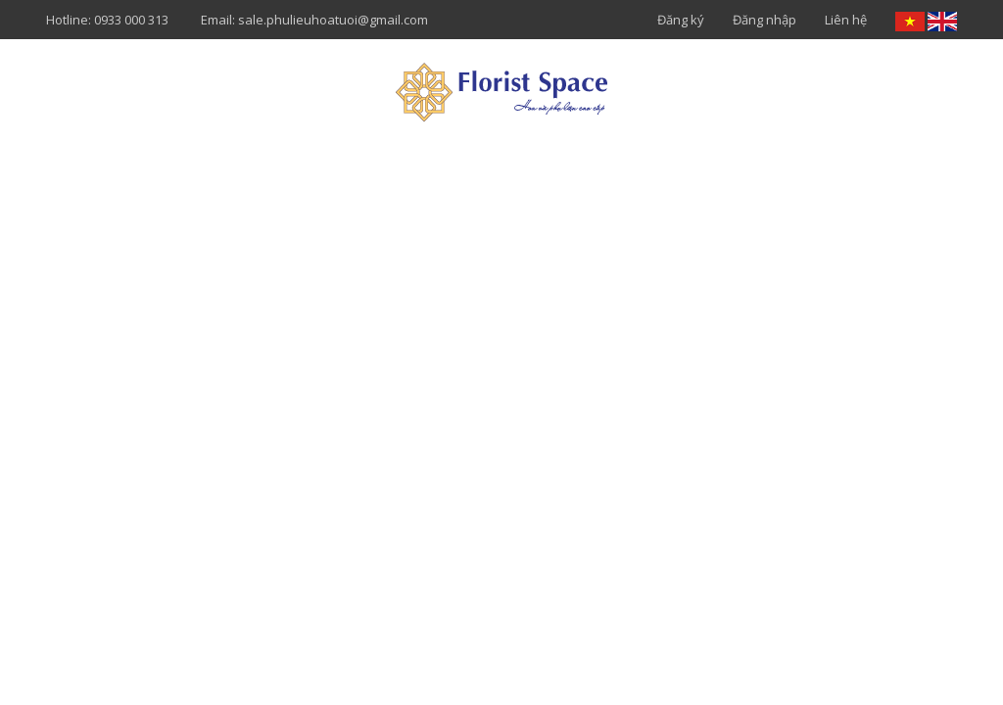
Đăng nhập (764, 19)
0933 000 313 (131, 19)
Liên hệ (846, 19)
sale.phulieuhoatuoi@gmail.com (333, 19)
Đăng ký (680, 19)
